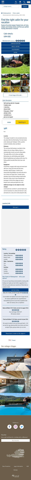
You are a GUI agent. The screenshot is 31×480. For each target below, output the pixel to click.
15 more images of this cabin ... (15, 95)
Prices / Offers (16, 46)
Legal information (18, 466)
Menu (3, 3)
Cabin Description (15, 43)
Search (25, 6)
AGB (28, 466)
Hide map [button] (15, 207)
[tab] (15, 207)
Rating (15, 52)
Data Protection (6, 466)
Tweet (13, 340)
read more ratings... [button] (15, 290)
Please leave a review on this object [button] (15, 333)
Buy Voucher (15, 440)
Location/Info (15, 49)
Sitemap (15, 470)
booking (22, 122)
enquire (9, 122)
